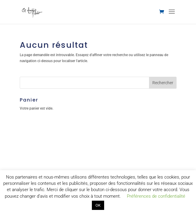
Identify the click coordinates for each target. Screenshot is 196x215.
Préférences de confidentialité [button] (156, 196)
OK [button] (98, 205)
